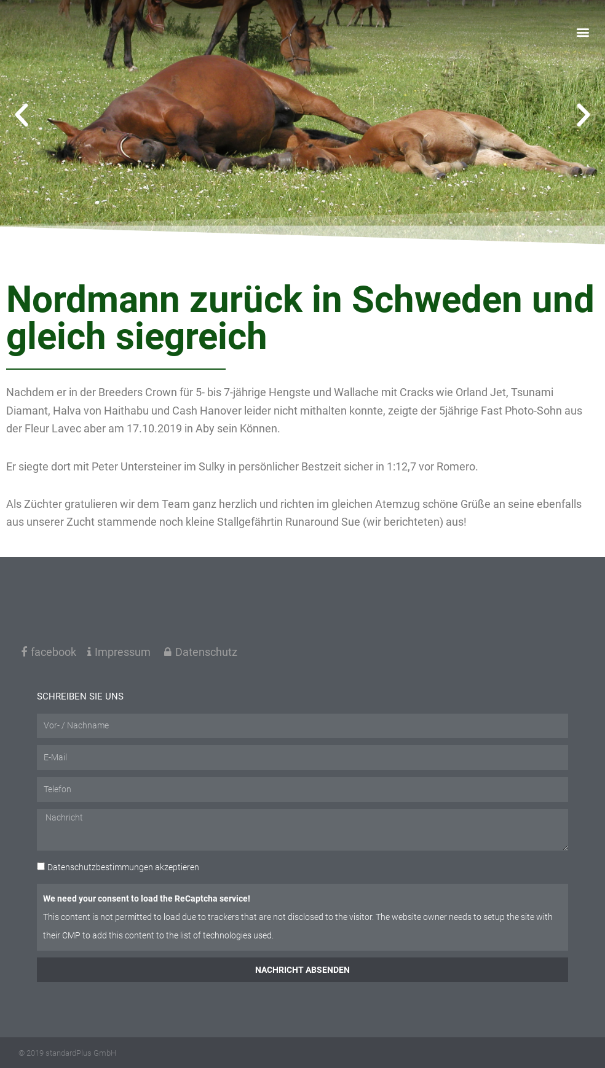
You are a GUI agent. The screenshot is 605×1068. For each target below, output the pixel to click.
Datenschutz (200, 651)
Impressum (119, 651)
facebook (48, 651)
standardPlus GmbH (80, 1053)
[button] (582, 33)
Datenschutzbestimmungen (100, 867)
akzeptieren (123, 867)
